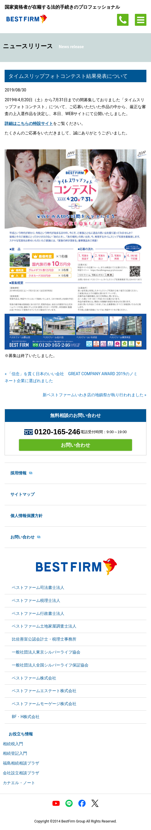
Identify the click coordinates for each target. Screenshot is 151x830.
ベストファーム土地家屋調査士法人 (44, 626)
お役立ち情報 (21, 734)
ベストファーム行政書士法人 (38, 613)
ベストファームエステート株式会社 (44, 690)
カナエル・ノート (19, 782)
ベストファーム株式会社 (34, 678)
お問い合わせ (75, 445)
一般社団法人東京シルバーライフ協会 (46, 652)
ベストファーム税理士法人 (36, 600)
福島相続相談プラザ (21, 763)
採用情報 (18, 473)
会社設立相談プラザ (21, 773)
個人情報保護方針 (26, 515)
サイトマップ (22, 494)
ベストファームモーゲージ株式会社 (44, 703)
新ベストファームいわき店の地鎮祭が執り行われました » (94, 395)
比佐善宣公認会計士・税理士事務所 (44, 639)
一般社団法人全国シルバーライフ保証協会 (50, 665)
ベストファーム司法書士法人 (38, 587)
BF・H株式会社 (25, 716)
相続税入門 (13, 743)
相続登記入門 (15, 753)
